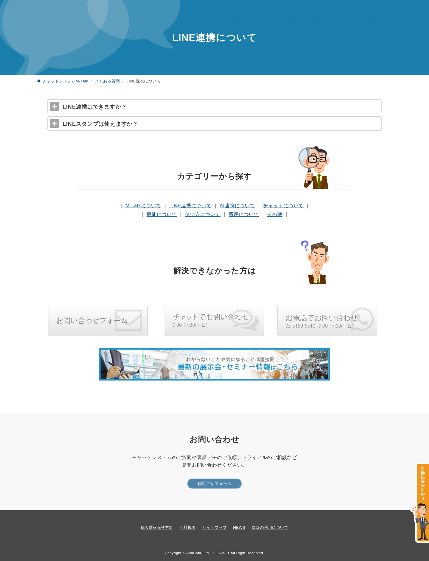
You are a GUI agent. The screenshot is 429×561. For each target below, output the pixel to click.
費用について (244, 214)
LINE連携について (190, 205)
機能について (162, 214)
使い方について (203, 214)
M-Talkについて (143, 205)
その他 (274, 214)
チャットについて (283, 205)
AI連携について (237, 205)
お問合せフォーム (214, 483)
